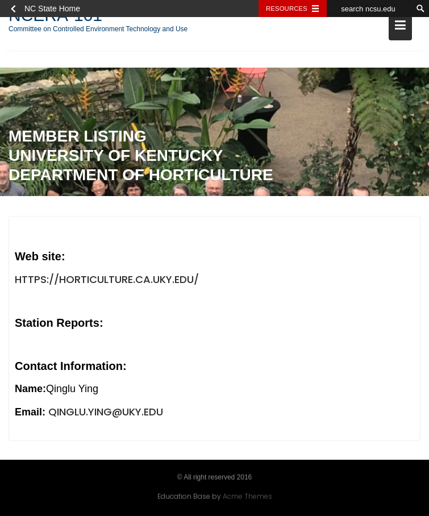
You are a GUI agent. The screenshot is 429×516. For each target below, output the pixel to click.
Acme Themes (247, 496)
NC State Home (52, 8)
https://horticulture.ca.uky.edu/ (107, 280)
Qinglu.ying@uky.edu (105, 412)
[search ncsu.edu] (369, 8)
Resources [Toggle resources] (286, 8)
